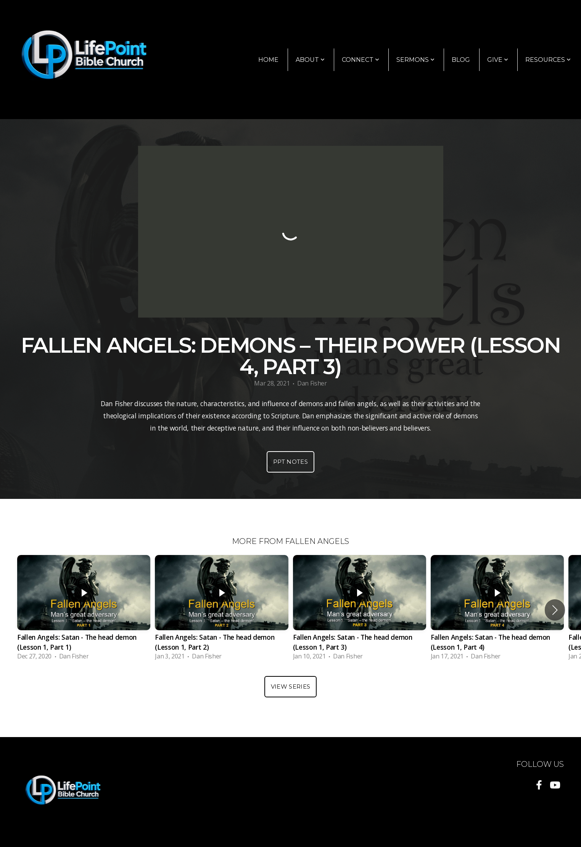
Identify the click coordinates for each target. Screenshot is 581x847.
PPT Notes (290, 461)
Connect (360, 59)
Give (497, 59)
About (310, 59)
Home (268, 59)
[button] (555, 610)
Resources (548, 59)
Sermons (415, 59)
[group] (83, 609)
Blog (461, 59)
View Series (290, 686)
